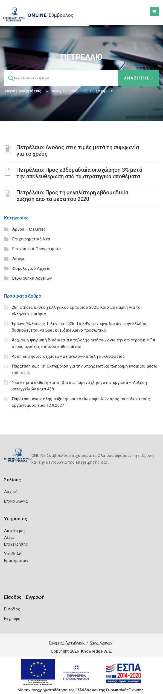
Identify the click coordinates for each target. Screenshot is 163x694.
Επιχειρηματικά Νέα (31, 239)
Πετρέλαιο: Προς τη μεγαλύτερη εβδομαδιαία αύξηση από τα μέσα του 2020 (72, 195)
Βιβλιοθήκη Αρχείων (32, 278)
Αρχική (11, 491)
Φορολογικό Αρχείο (31, 268)
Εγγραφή (12, 618)
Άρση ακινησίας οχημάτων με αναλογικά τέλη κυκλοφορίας (68, 356)
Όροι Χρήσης (101, 642)
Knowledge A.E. (96, 651)
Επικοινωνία (16, 501)
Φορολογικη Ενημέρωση (66, 91)
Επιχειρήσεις (101, 91)
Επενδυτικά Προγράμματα (36, 248)
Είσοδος (12, 609)
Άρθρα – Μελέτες (29, 229)
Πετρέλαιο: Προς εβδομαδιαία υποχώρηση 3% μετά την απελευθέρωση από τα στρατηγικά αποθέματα (79, 173)
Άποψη (19, 258)
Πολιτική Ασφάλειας (66, 642)
